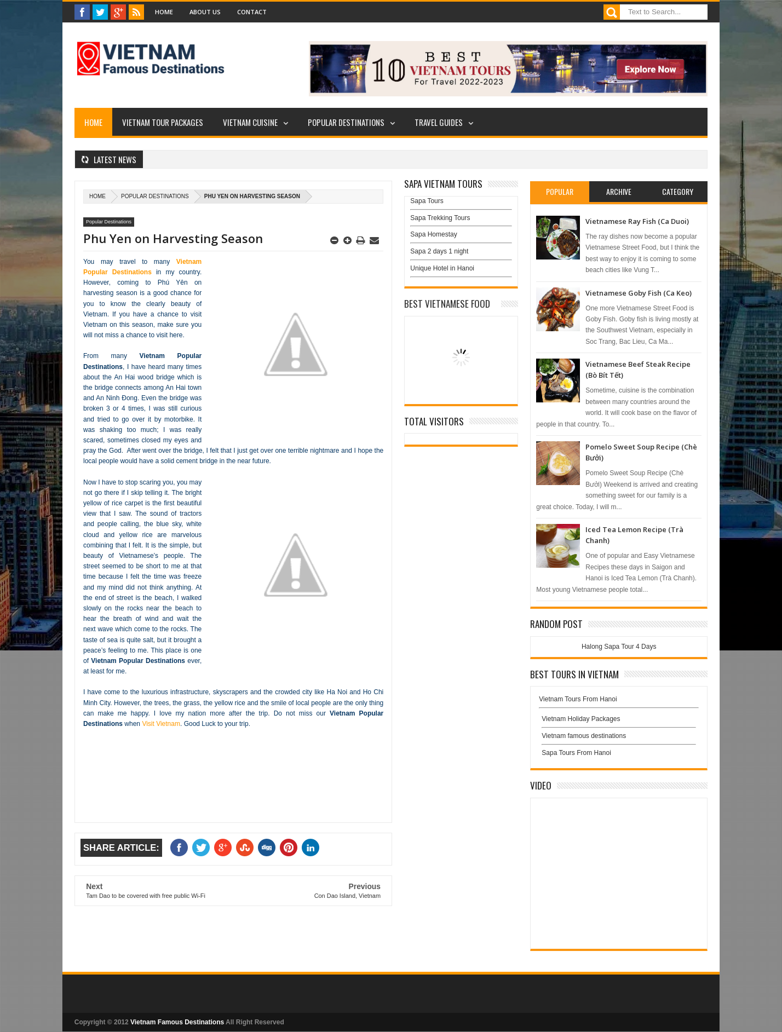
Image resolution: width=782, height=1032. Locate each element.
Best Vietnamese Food (447, 303)
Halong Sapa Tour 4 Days (619, 646)
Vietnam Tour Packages (162, 122)
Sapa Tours (427, 201)
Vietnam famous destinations (584, 736)
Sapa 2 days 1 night (439, 251)
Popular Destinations (346, 122)
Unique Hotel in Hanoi (442, 268)
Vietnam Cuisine (250, 122)
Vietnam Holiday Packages (619, 721)
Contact (252, 12)
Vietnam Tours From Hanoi (578, 699)
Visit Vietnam (161, 724)
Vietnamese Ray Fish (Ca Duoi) (637, 221)
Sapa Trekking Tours (440, 218)
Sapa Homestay (433, 234)
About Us (205, 12)
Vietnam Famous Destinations (177, 1022)
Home (164, 12)
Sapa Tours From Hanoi (576, 753)
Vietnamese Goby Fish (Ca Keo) (638, 293)
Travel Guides (439, 122)
